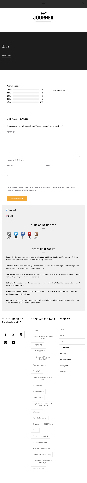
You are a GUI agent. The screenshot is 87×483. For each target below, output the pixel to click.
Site (9, 175)
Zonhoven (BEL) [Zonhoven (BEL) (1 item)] (39, 469)
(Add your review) (59, 90)
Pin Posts (62, 372)
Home (61, 335)
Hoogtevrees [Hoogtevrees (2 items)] (37, 385)
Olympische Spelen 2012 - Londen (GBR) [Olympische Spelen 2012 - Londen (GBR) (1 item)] (43, 405)
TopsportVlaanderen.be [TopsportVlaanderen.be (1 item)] (41, 448)
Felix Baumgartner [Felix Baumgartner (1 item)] (39, 365)
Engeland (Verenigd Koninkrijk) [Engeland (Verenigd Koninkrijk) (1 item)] (43, 358)
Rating (10, 161)
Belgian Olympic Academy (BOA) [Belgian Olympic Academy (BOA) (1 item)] (43, 337)
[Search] (83, 3)
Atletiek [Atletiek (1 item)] (36, 330)
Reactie (11, 132)
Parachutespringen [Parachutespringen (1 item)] (40, 418)
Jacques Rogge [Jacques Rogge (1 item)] (38, 391)
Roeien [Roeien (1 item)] (35, 430)
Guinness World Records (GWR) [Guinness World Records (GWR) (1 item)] (43, 378)
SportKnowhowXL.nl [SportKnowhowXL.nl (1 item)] (40, 436)
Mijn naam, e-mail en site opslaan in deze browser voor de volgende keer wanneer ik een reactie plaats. (41, 189)
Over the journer (65, 360)
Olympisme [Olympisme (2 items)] (37, 412)
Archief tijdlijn (64, 347)
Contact (62, 329)
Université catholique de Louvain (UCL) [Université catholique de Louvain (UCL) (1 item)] (43, 462)
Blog (61, 341)
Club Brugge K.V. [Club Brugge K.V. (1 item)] (39, 351)
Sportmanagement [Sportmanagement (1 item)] (40, 442)
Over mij (62, 354)
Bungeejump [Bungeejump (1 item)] (37, 345)
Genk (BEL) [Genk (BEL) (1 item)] (37, 371)
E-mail (48, 165)
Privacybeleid (64, 366)
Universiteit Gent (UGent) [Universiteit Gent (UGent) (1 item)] (42, 455)
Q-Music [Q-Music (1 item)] (36, 424)
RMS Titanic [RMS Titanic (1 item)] (48, 424)
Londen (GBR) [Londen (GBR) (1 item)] (38, 398)
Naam (10, 165)
